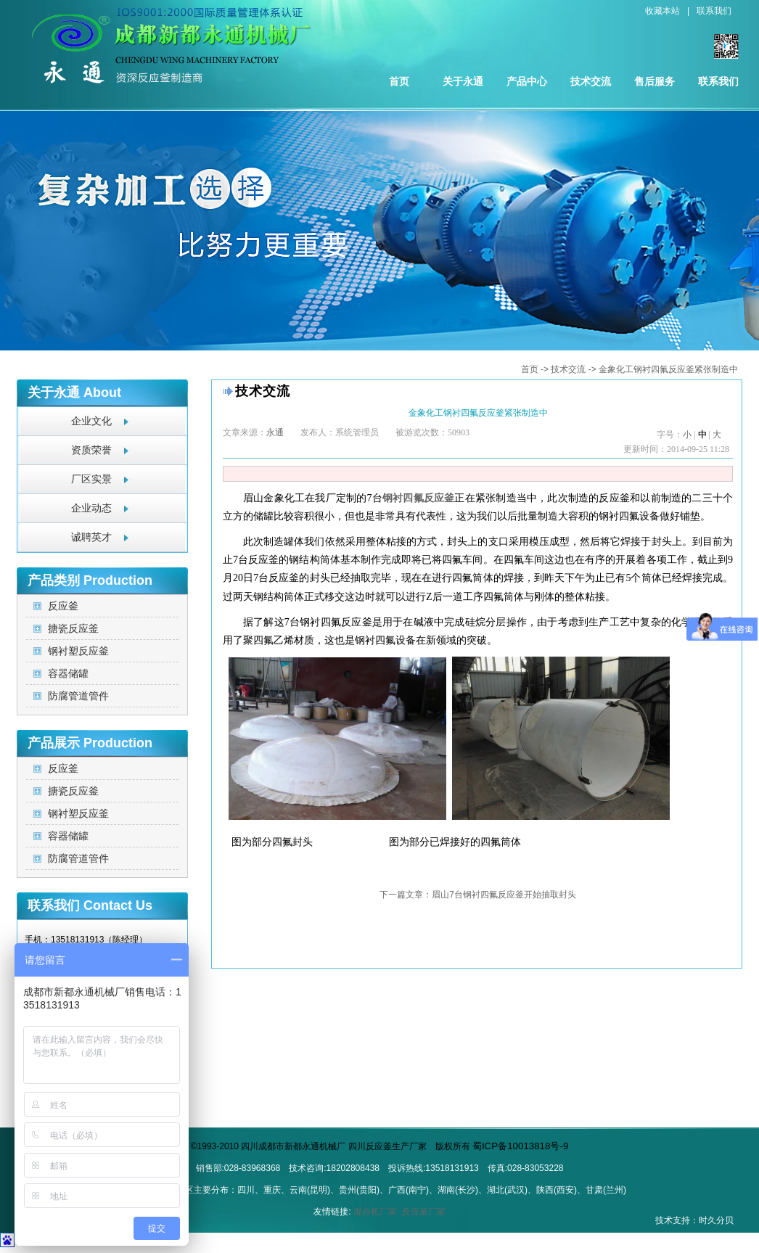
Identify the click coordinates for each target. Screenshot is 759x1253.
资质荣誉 (91, 450)
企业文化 (91, 421)
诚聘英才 (91, 537)
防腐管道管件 (78, 696)
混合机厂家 (375, 1212)
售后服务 (654, 81)
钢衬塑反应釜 (78, 651)
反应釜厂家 (424, 1212)
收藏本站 (662, 11)
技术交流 (590, 81)
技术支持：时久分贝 (694, 1220)
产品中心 (526, 81)
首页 (399, 81)
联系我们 (714, 11)
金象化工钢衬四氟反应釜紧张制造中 (668, 369)
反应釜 (63, 606)
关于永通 (463, 81)
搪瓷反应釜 (73, 628)
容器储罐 (68, 673)
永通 (275, 432)
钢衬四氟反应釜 (418, 498)
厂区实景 (91, 479)
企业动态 (91, 508)
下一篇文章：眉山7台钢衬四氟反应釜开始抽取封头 (478, 895)
